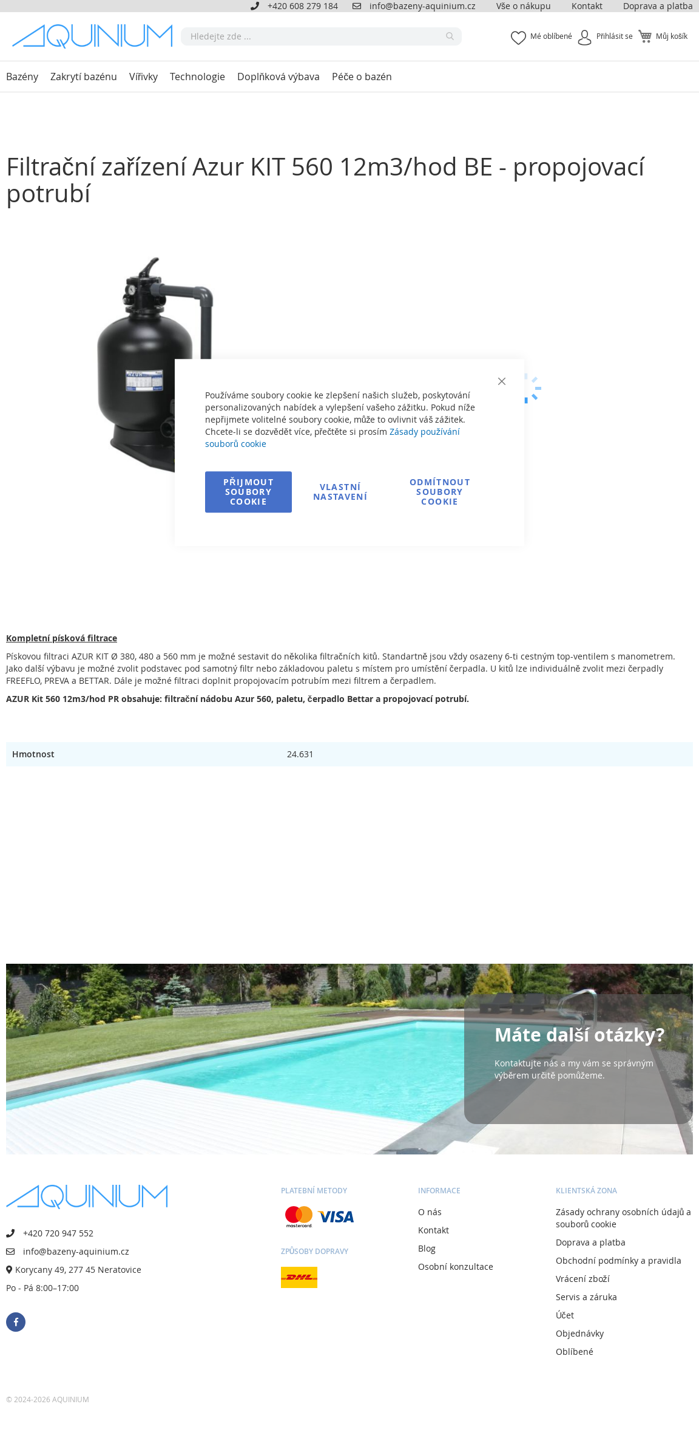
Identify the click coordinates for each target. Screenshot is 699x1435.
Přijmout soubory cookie (248, 491)
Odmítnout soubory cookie (440, 491)
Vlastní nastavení (340, 491)
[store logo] (96, 36)
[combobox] (321, 36)
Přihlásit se (614, 36)
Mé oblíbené (551, 36)
